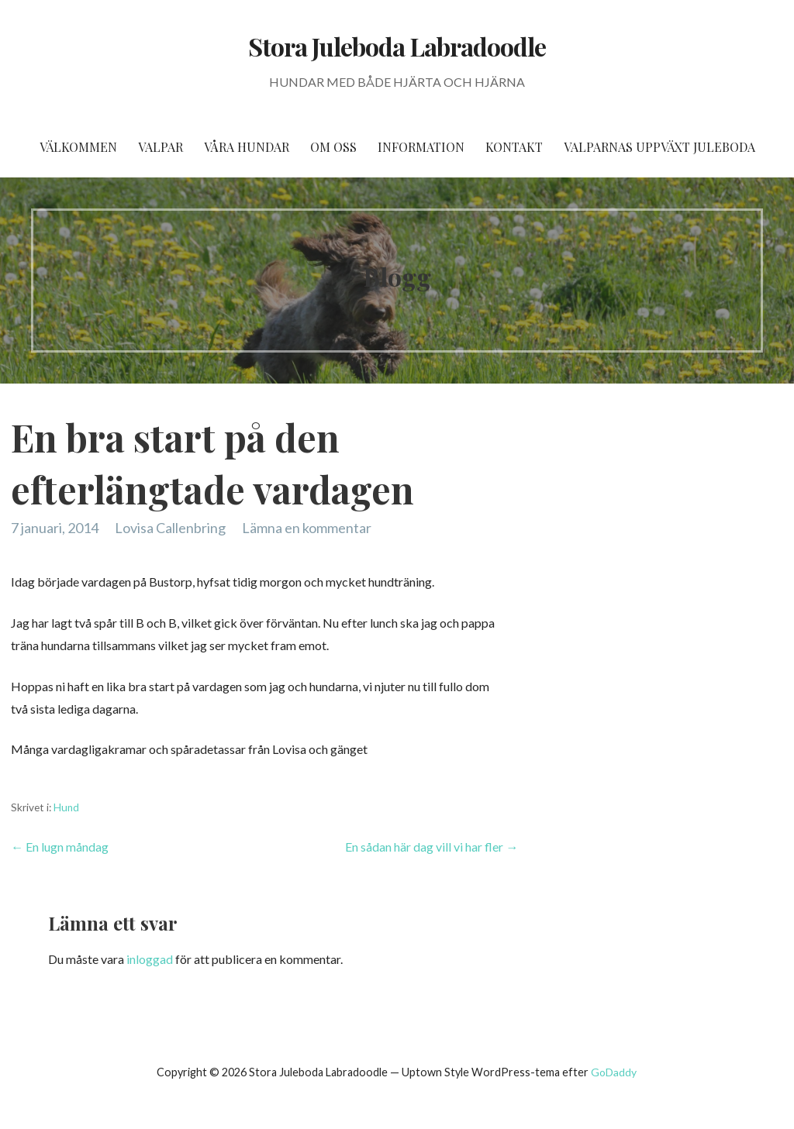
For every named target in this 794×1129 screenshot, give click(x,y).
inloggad (149, 959)
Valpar (160, 147)
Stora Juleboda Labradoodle (397, 46)
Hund (66, 807)
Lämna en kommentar (306, 527)
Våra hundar (246, 147)
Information (421, 147)
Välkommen (78, 147)
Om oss (333, 147)
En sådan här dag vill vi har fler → (431, 846)
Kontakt (514, 147)
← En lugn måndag (60, 846)
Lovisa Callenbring (170, 527)
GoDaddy (614, 1072)
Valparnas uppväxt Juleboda (659, 147)
